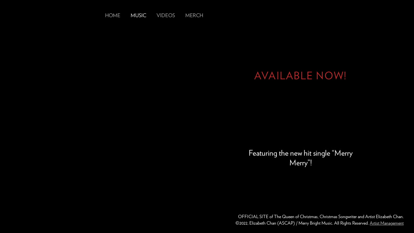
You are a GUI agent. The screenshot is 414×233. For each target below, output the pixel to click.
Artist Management (387, 223)
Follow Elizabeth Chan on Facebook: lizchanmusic (362, 15)
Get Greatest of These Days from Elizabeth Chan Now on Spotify (326, 96)
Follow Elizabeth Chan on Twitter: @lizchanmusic (380, 15)
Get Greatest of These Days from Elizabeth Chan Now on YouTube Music (300, 96)
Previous (20, 116)
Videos (166, 15)
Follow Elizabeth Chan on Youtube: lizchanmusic (398, 15)
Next (393, 116)
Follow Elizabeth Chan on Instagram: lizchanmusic (344, 15)
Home (112, 15)
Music (138, 15)
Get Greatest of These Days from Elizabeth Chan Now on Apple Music (274, 96)
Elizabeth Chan (52, 14)
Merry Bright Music (26, 220)
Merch (194, 15)
